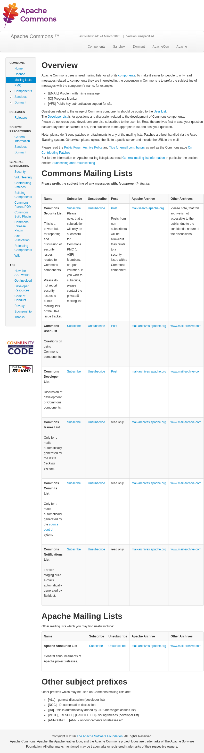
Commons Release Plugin (21, 226)
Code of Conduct (20, 298)
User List (160, 111)
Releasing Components (23, 248)
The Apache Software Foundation (100, 736)
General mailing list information (144, 158)
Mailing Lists (22, 80)
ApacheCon (161, 46)
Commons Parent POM (22, 205)
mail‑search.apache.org (148, 208)
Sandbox (119, 46)
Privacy (19, 306)
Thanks (19, 317)
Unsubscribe (96, 208)
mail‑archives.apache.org (149, 326)
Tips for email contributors (127, 147)
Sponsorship (23, 311)
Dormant (139, 46)
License (19, 74)
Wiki (17, 255)
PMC (17, 85)
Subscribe (74, 208)
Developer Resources (21, 288)
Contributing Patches (22, 185)
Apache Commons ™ (35, 36)
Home (18, 68)
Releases (20, 117)
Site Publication (22, 238)
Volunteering (23, 177)
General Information (22, 139)
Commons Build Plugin (22, 214)
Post (114, 208)
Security (20, 172)
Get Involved (23, 280)
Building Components (23, 195)
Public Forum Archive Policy (83, 147)
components (126, 75)
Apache (181, 46)
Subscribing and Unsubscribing (73, 163)
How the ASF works (21, 273)
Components (96, 46)
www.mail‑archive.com (185, 326)
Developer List (58, 116)
